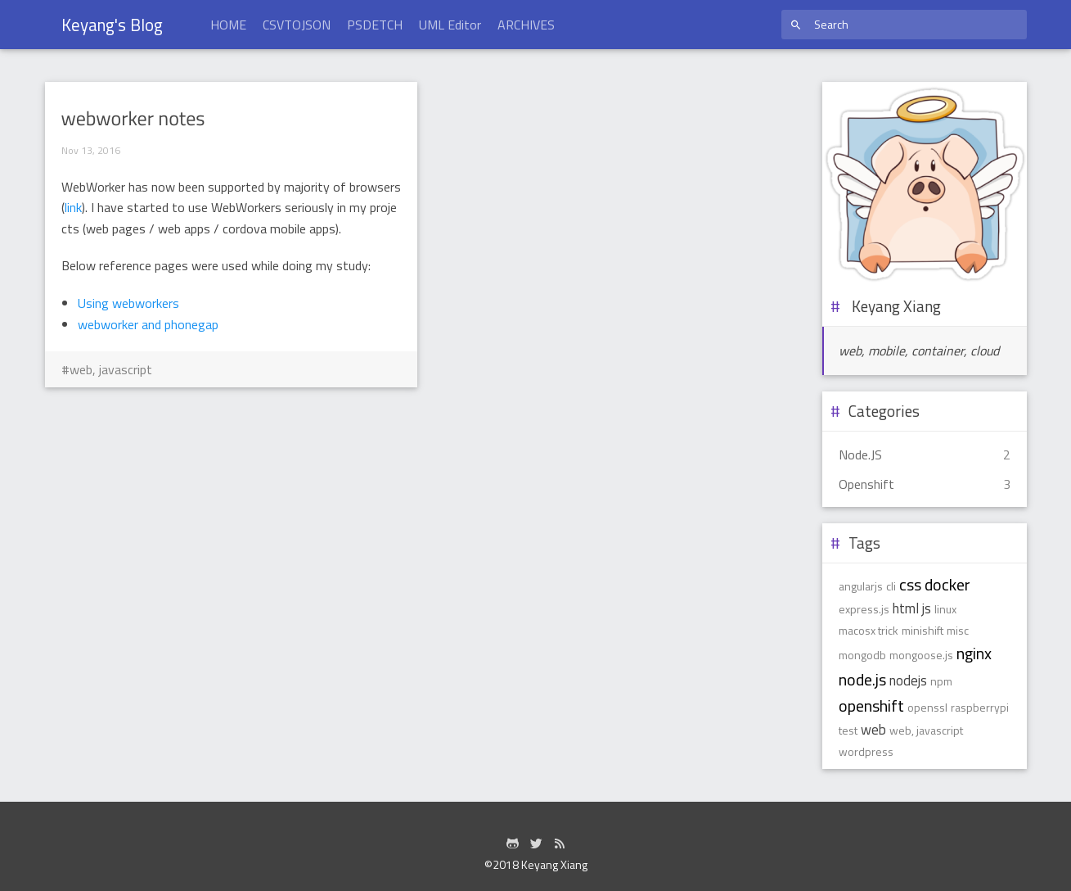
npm (941, 681)
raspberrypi (980, 707)
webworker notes (133, 118)
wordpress (866, 751)
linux (945, 608)
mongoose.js (921, 654)
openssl (927, 707)
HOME (228, 24)
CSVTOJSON (297, 24)
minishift (922, 630)
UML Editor (450, 24)
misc (958, 630)
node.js (862, 679)
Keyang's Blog (112, 24)
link (73, 207)
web (873, 729)
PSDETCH (375, 24)
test (848, 730)
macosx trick (868, 630)
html (906, 608)
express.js (864, 608)
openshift (871, 705)
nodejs (908, 680)
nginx (974, 653)
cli (891, 586)
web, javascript (111, 369)
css (910, 584)
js (926, 608)
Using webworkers (128, 303)
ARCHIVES (526, 24)
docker (947, 584)
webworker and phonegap (148, 324)
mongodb (862, 654)
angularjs (861, 586)
